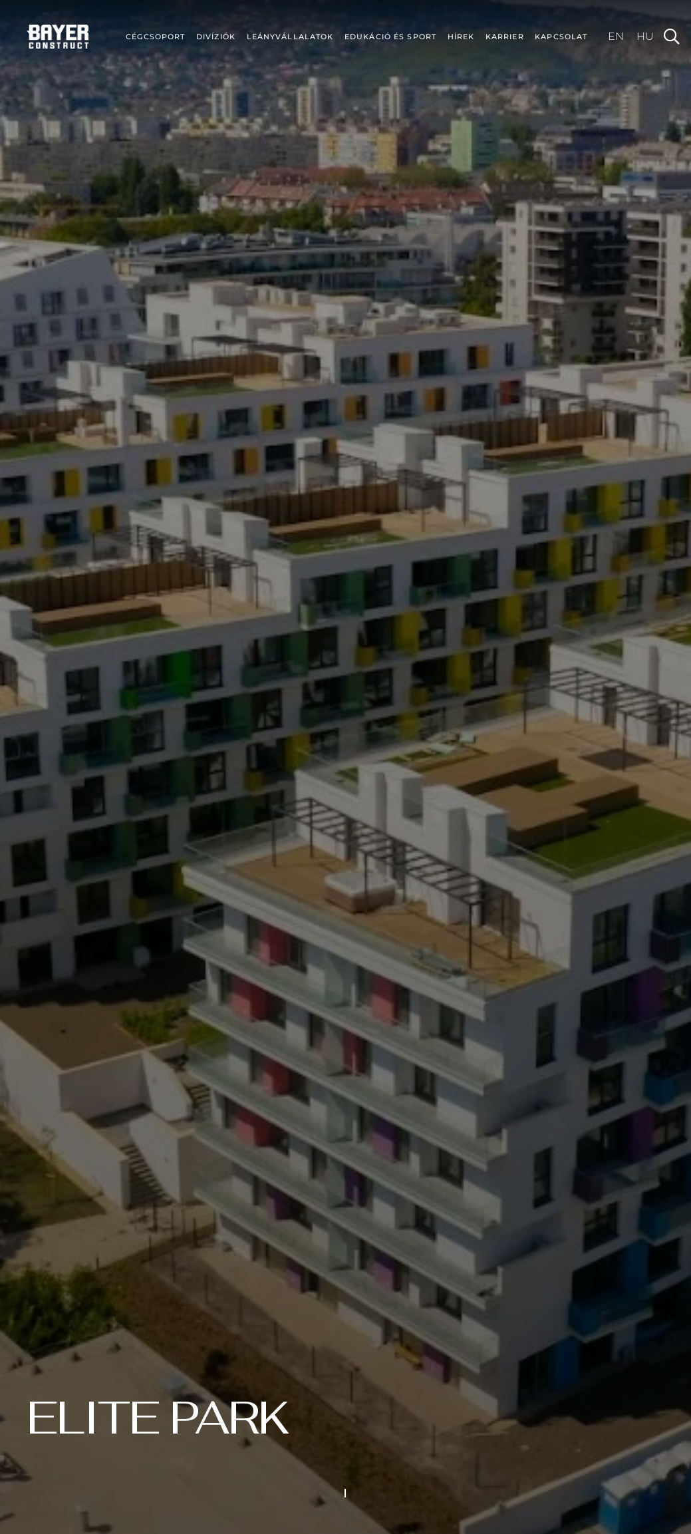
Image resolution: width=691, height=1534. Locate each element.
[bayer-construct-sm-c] (57, 37)
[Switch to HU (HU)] (645, 36)
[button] (671, 36)
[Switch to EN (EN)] (616, 36)
